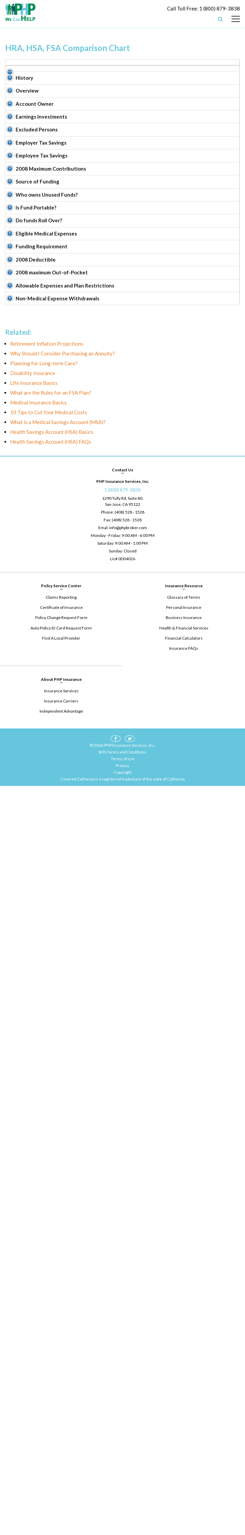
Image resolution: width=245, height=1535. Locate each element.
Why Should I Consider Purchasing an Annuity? (62, 1103)
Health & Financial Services (183, 1377)
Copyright (122, 1521)
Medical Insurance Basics (38, 1152)
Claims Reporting (61, 1346)
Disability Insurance (32, 1122)
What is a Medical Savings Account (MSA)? (58, 1171)
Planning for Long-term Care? (44, 1113)
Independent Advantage (61, 1460)
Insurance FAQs (183, 1397)
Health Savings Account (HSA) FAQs (50, 1191)
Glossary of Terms (183, 1346)
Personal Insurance (183, 1356)
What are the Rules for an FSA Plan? (50, 1142)
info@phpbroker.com (128, 1277)
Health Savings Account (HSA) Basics (51, 1181)
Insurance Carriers (61, 1450)
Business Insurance (184, 1366)
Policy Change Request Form (61, 1366)
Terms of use (123, 1507)
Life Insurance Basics (34, 1132)
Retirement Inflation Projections (46, 1093)
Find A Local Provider (61, 1387)
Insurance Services (61, 1439)
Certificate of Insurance (61, 1356)
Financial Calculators (184, 1387)
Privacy (122, 1514)
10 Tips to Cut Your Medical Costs (48, 1162)
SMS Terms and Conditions (122, 1501)
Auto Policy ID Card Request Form (61, 1377)
